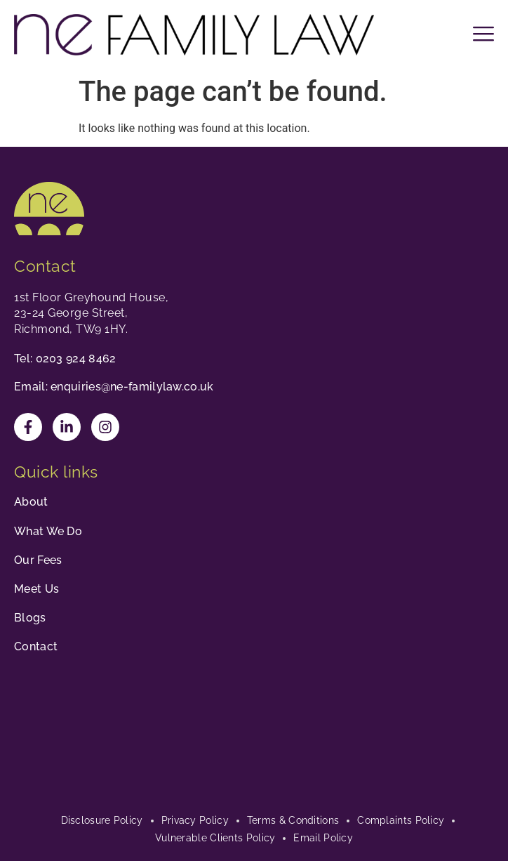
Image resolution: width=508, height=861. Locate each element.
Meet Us (36, 589)
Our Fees (38, 560)
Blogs (30, 617)
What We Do (48, 531)
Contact (36, 646)
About (31, 501)
